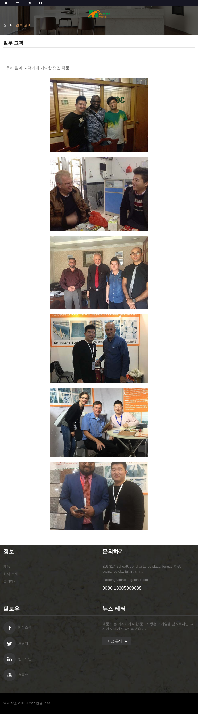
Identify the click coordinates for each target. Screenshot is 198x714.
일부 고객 (23, 25)
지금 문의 (114, 641)
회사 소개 (10, 574)
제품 (6, 566)
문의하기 (10, 581)
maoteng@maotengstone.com (125, 580)
